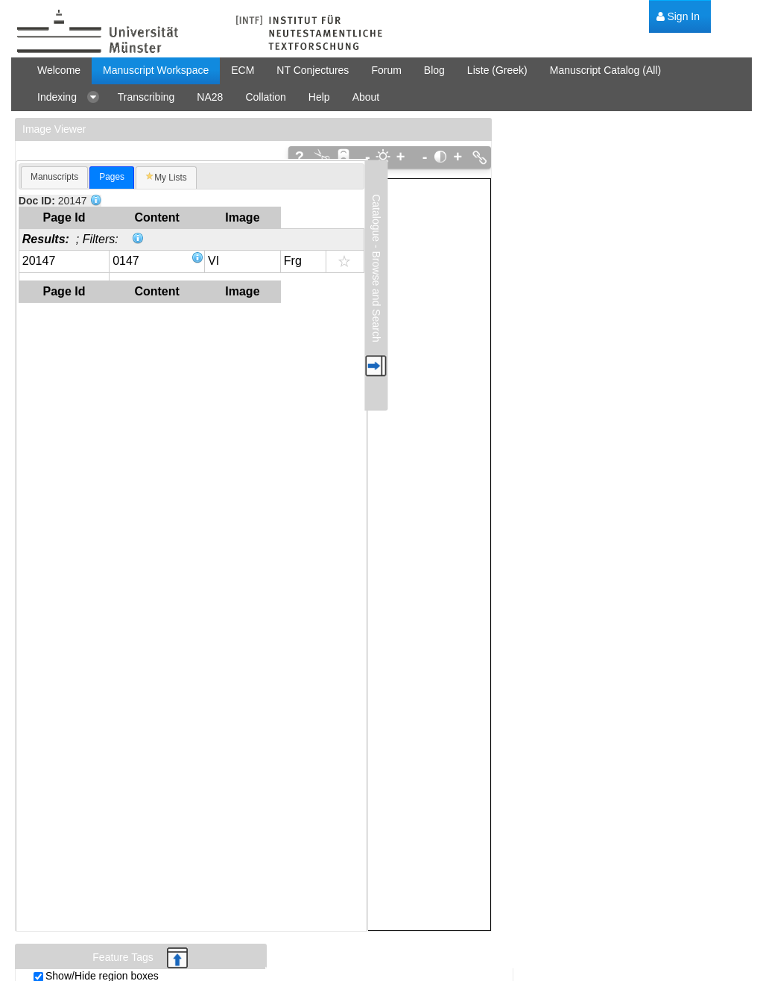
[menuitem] (678, 17)
